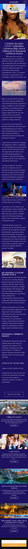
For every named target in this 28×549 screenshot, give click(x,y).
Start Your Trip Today (14, 394)
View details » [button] (14, 425)
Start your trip (14, 545)
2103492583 (13, 2)
